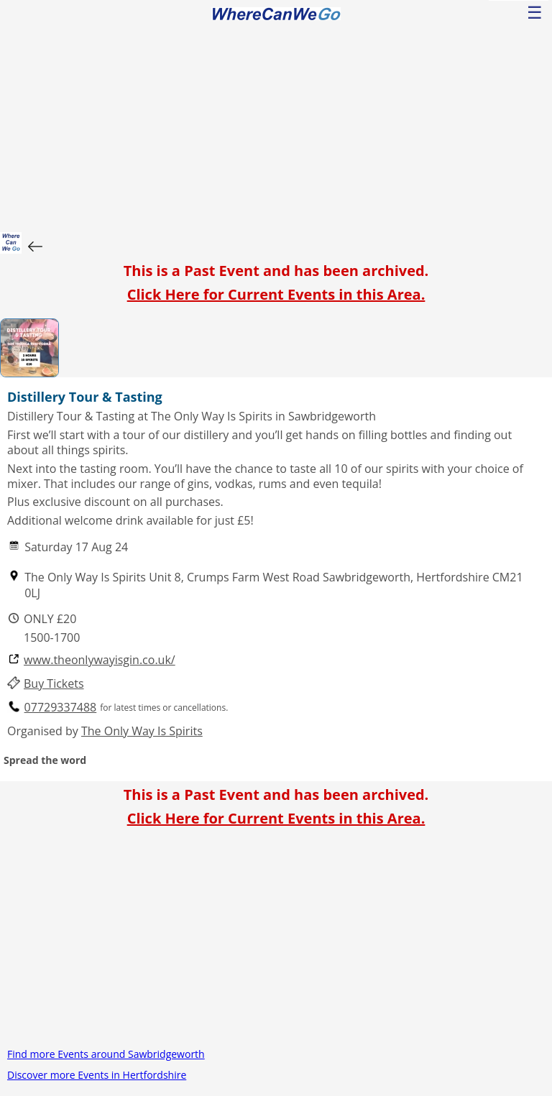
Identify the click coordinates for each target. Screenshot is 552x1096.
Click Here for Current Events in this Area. (276, 294)
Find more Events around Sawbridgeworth (106, 1054)
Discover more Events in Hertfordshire (96, 1075)
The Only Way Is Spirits (142, 731)
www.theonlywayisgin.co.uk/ (99, 660)
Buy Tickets (54, 683)
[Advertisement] (276, 124)
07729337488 (60, 707)
